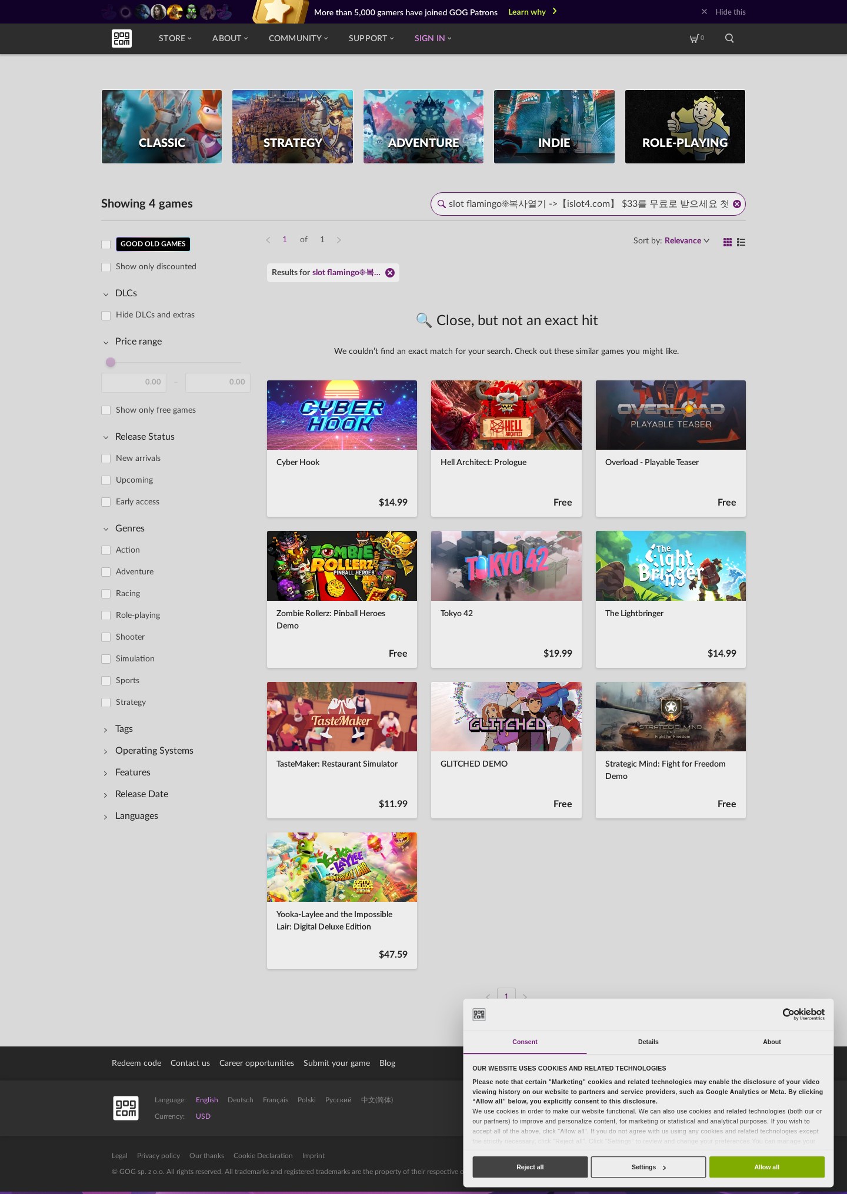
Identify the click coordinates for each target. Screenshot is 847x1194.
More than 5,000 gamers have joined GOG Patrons (406, 12)
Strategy (131, 702)
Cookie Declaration (263, 1155)
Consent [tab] (524, 1041)
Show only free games (156, 410)
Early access (137, 502)
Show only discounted (156, 267)
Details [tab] (648, 1041)
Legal (120, 1155)
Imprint (313, 1155)
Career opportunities (256, 1063)
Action (128, 550)
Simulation (135, 659)
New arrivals (138, 458)
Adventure (135, 572)
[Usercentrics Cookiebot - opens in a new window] (788, 1014)
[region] (179, 613)
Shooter (130, 637)
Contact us (190, 1063)
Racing (128, 594)
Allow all (766, 1166)
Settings (649, 1166)
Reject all (529, 1166)
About (229, 39)
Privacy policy (158, 1155)
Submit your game (337, 1063)
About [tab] (772, 1041)
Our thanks (206, 1155)
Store (175, 39)
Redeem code (136, 1063)
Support (371, 39)
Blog (387, 1063)
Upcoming (134, 480)
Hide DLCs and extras (155, 315)
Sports (127, 681)
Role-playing (138, 615)
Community (298, 39)
